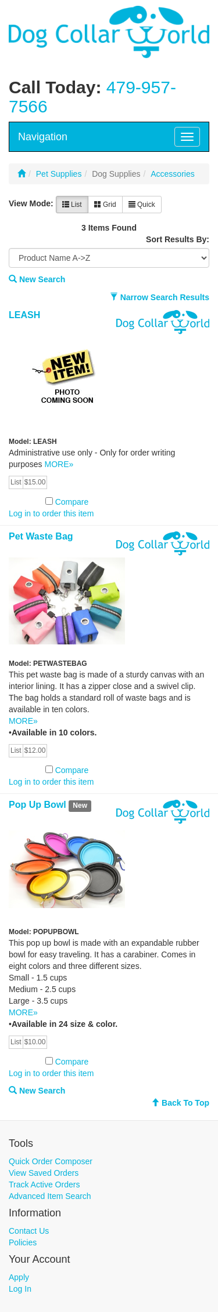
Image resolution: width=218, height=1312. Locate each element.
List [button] (72, 205)
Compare (72, 501)
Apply (19, 1277)
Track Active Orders (44, 1184)
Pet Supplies (59, 173)
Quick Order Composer (50, 1161)
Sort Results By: (177, 239)
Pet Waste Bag (41, 536)
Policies (23, 1242)
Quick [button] (141, 205)
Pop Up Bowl (37, 805)
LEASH (24, 315)
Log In (20, 1288)
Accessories (172, 173)
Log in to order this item (51, 513)
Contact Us (29, 1231)
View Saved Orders (43, 1173)
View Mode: (31, 203)
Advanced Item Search (50, 1196)
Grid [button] (105, 205)
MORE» (58, 464)
